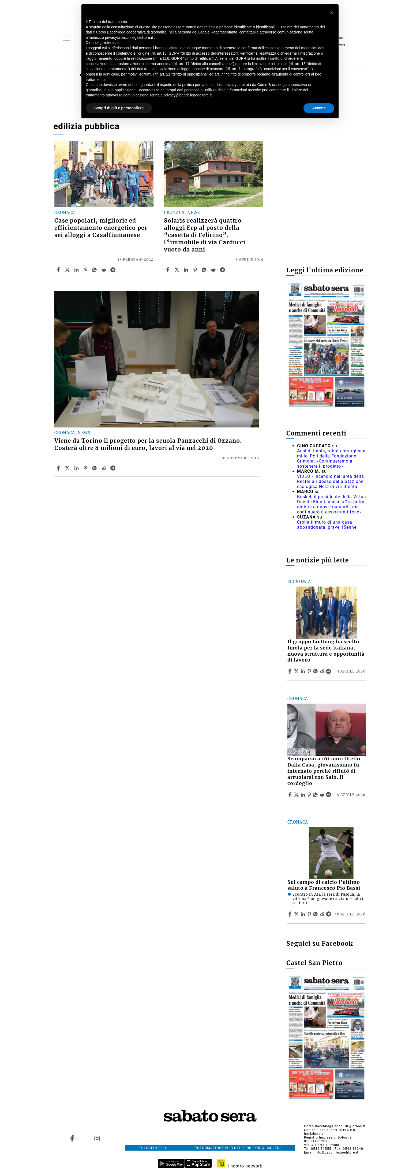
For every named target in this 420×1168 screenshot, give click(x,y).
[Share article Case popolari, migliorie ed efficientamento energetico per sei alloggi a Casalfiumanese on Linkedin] (77, 269)
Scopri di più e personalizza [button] (119, 108)
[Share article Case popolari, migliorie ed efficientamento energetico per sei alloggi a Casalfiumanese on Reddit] (104, 269)
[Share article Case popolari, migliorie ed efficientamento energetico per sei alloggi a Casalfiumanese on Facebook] (59, 269)
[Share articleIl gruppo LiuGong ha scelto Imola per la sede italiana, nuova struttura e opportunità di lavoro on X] (297, 671)
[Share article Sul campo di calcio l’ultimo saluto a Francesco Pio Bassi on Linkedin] (303, 914)
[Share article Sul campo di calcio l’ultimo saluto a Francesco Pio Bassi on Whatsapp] (316, 914)
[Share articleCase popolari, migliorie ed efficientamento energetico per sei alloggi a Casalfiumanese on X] (68, 269)
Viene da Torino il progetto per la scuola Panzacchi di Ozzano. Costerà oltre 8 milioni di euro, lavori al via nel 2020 (148, 444)
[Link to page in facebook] (72, 1138)
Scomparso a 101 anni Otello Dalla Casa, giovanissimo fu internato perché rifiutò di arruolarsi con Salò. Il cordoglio (323, 771)
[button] (331, 13)
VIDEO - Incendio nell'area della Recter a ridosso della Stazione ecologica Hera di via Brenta (330, 481)
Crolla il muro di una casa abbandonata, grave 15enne (327, 525)
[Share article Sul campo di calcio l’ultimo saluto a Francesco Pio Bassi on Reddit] (323, 914)
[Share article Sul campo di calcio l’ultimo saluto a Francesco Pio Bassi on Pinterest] (310, 914)
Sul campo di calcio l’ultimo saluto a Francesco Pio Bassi (323, 885)
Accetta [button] (319, 108)
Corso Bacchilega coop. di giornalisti (335, 1126)
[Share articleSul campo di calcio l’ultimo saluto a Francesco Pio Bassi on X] (297, 914)
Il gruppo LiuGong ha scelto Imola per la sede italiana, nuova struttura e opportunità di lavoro (326, 651)
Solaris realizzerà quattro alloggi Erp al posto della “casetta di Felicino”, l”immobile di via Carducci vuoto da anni (204, 235)
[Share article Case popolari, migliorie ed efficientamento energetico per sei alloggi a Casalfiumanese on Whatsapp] (95, 269)
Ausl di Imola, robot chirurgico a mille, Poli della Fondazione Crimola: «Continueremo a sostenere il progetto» (331, 458)
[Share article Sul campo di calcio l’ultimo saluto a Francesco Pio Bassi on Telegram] (329, 914)
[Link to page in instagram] (97, 1138)
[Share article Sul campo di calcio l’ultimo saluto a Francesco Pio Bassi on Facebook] (290, 914)
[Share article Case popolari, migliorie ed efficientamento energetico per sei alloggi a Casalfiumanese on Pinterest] (86, 269)
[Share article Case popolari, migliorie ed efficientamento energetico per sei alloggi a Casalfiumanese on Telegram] (113, 269)
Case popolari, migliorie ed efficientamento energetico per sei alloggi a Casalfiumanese (100, 228)
